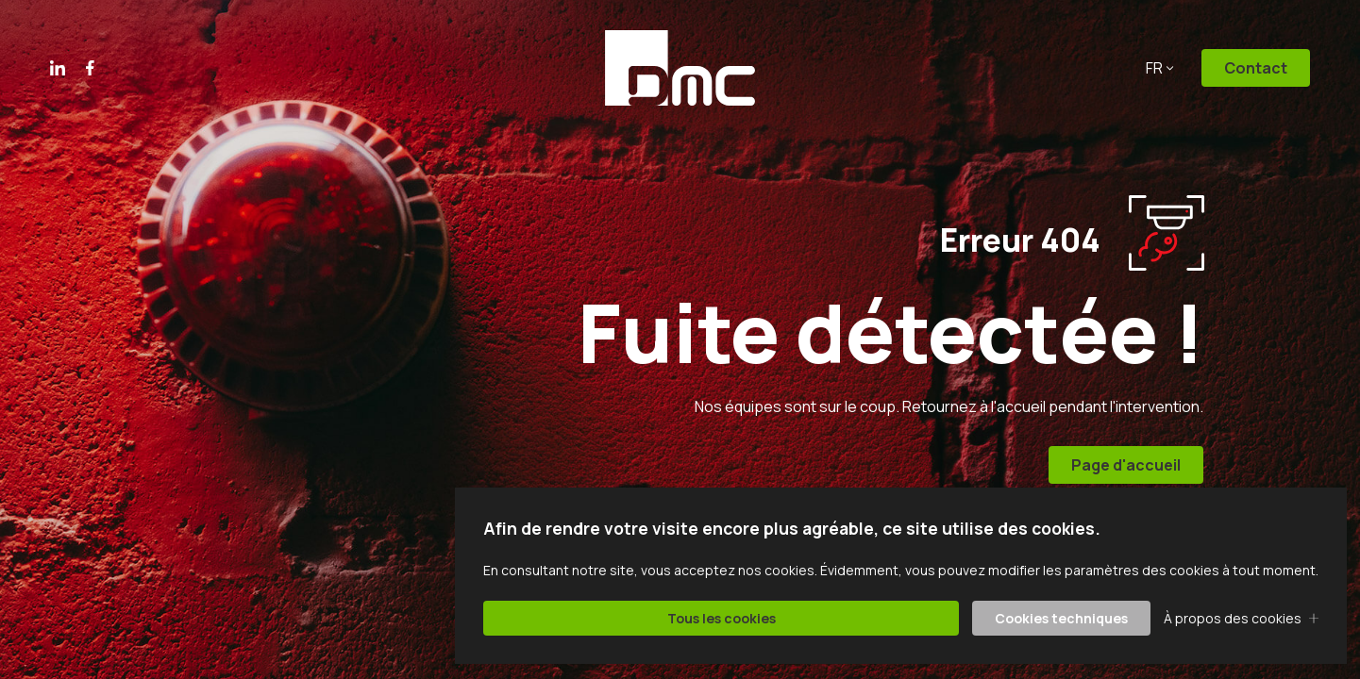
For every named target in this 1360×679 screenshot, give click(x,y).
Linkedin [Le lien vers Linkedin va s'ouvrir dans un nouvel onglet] (57, 67)
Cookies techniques (1061, 618)
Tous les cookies (721, 618)
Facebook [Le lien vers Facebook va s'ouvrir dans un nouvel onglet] (90, 67)
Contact (1255, 68)
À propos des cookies (1232, 618)
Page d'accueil (1127, 465)
